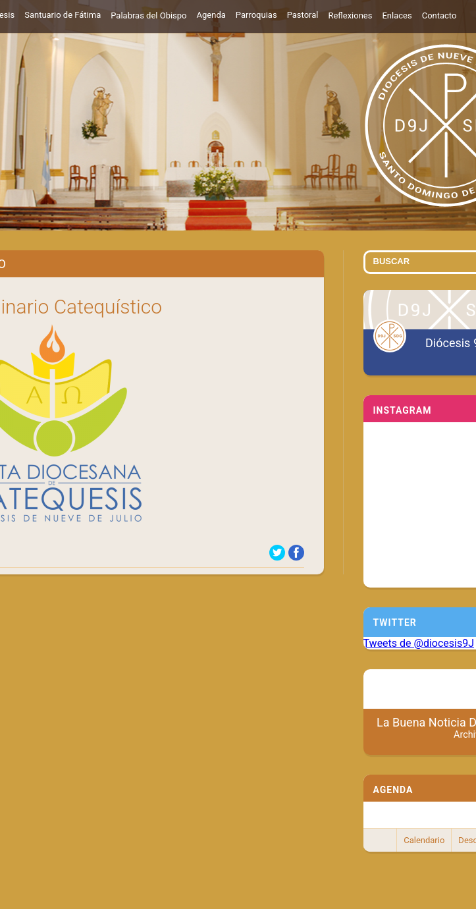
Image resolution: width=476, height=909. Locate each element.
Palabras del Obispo (148, 15)
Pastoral (303, 15)
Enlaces (396, 15)
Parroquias (256, 15)
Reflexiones (350, 15)
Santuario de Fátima (62, 15)
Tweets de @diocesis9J (419, 643)
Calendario (424, 840)
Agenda (211, 15)
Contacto (439, 15)
